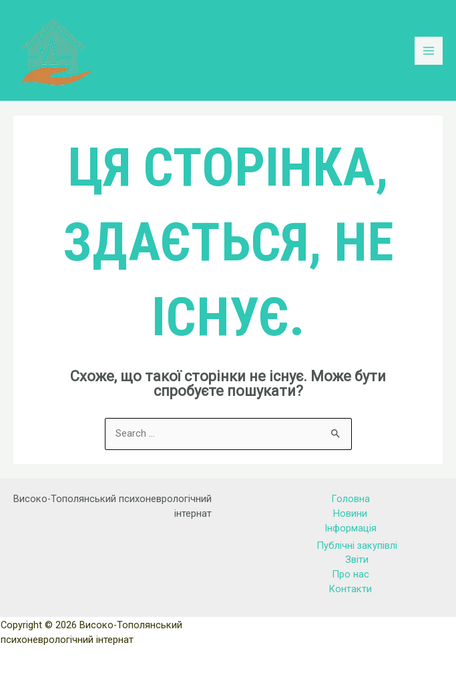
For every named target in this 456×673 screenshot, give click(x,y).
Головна (350, 499)
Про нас (350, 574)
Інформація (350, 528)
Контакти (350, 589)
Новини (350, 513)
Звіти (357, 559)
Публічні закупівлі (356, 545)
